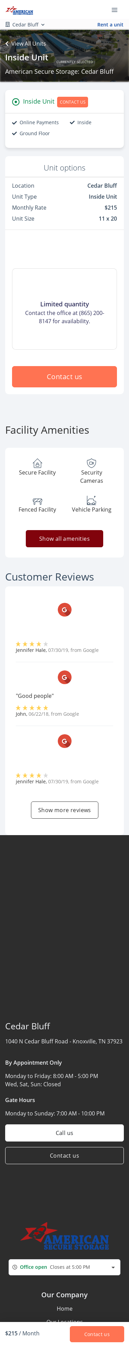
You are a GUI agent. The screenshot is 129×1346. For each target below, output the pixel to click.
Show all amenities (64, 538)
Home (65, 1308)
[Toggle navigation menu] (117, 9)
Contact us (65, 376)
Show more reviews (64, 810)
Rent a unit (110, 24)
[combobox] (64, 1267)
